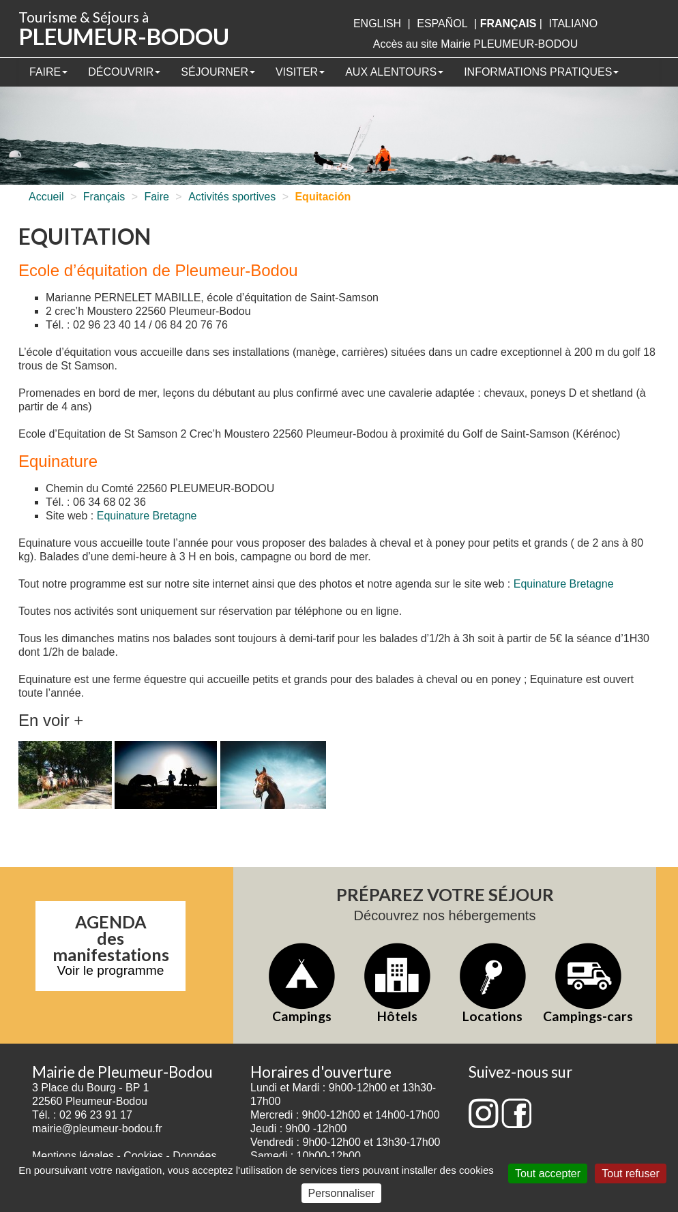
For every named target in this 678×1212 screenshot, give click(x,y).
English (377, 23)
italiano (573, 23)
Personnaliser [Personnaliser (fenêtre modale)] (341, 1193)
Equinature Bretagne (147, 515)
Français (104, 196)
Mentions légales (73, 1156)
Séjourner (218, 72)
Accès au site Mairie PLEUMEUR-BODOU (475, 44)
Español (442, 23)
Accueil (46, 196)
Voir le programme (110, 970)
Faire (48, 72)
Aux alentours (394, 72)
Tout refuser (630, 1173)
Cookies (143, 1156)
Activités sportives (232, 196)
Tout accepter (547, 1173)
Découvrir (124, 72)
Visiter (300, 72)
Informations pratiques (541, 72)
